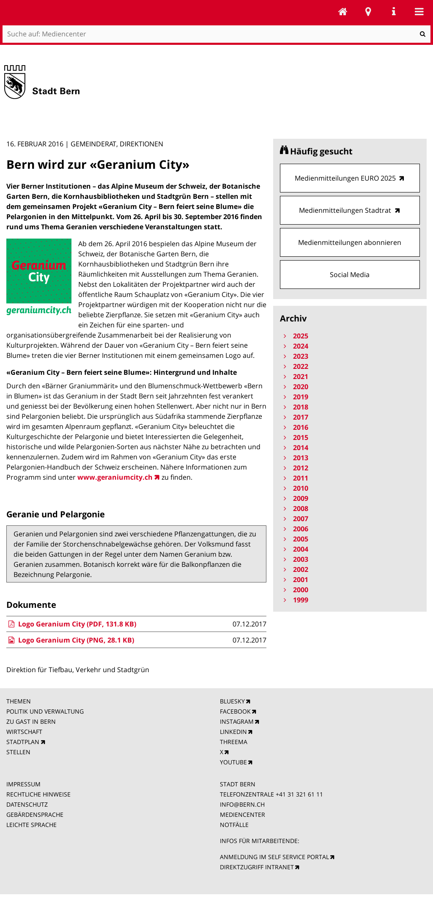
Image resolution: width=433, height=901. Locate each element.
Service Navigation (393, 11)
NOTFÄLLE (234, 825)
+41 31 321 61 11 (299, 794)
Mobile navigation (419, 11)
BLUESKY (232, 701)
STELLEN (18, 752)
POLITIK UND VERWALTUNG (45, 711)
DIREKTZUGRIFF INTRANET (257, 867)
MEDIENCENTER (242, 814)
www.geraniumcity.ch (115, 477)
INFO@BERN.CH (242, 804)
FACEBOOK (235, 711)
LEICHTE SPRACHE (31, 825)
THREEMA (233, 742)
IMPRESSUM (23, 784)
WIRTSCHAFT (24, 732)
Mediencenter (343, 11)
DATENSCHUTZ (27, 804)
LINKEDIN (233, 732)
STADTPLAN (22, 742)
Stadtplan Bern (368, 11)
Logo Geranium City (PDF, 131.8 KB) (71, 624)
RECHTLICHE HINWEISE (38, 794)
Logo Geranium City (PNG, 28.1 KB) (70, 640)
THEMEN (18, 701)
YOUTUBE (233, 762)
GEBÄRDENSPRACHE (34, 814)
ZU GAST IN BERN (31, 721)
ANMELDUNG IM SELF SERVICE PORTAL (274, 857)
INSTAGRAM (237, 721)
